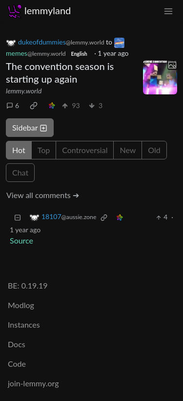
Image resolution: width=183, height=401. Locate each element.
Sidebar (29, 127)
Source (21, 240)
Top (44, 150)
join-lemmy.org (33, 383)
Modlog (21, 305)
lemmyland (39, 10)
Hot (18, 150)
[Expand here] (160, 77)
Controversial (84, 150)
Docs (16, 344)
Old (154, 150)
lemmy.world (23, 91)
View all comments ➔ (42, 195)
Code (17, 363)
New (128, 150)
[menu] (168, 10)
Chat (20, 172)
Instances (24, 324)
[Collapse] (17, 216)
